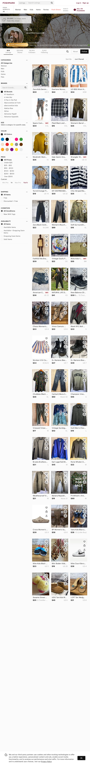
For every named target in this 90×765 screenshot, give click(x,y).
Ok (81, 758)
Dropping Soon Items (10, 236)
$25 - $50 (6, 165)
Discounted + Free (9, 201)
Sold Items (6, 239)
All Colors (6, 134)
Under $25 (6, 163)
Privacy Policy (46, 761)
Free (4, 198)
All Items (6, 195)
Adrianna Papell (8, 114)
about (75, 51)
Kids (31, 10)
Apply (25, 182)
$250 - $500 (7, 174)
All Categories (6, 63)
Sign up (86, 3)
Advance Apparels (9, 117)
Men (25, 10)
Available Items (8, 227)
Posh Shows (56, 10)
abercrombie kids (9, 105)
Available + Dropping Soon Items (12, 231)
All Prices (6, 160)
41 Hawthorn (7, 94)
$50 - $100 (7, 168)
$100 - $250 (7, 171)
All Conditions (8, 211)
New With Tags (8, 214)
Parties (46, 10)
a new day (6, 97)
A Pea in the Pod (9, 100)
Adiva (5, 111)
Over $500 (7, 176)
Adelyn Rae (7, 108)
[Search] (38, 3)
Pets (2, 77)
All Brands (6, 92)
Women (18, 10)
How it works (65, 10)
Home (38, 10)
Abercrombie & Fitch (10, 103)
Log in (78, 3)
